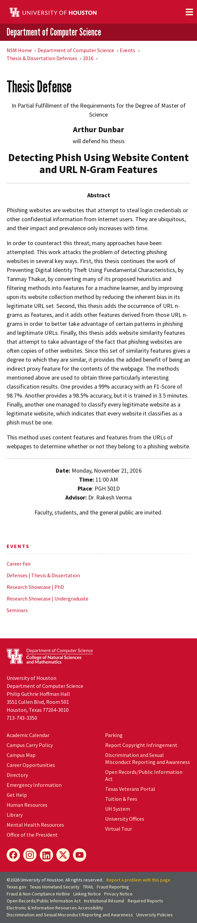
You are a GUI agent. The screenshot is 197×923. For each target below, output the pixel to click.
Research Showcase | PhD (35, 587)
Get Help (17, 794)
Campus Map (21, 755)
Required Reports (145, 901)
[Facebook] (13, 855)
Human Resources (27, 804)
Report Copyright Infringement (141, 745)
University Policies (154, 915)
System (117, 808)
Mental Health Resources (35, 824)
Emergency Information (34, 785)
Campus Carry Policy (30, 745)
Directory (17, 775)
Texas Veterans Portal (130, 788)
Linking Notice (87, 894)
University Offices (124, 818)
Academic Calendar (28, 735)
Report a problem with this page (138, 880)
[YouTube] (79, 855)
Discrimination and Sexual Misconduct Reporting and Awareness (147, 758)
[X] (63, 855)
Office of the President (32, 834)
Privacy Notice (118, 894)
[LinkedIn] (46, 855)
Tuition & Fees (121, 798)
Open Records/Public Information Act (44, 901)
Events (127, 50)
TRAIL (88, 887)
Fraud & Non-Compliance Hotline (38, 894)
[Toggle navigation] (189, 12)
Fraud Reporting (113, 887)
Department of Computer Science (54, 32)
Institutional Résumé (104, 901)
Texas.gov (17, 887)
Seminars (17, 610)
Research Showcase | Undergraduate (48, 598)
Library (15, 814)
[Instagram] (29, 855)
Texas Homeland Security (55, 887)
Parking (114, 735)
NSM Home (19, 50)
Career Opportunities (31, 765)
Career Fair (19, 563)
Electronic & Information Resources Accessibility (55, 908)
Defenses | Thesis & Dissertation (43, 575)
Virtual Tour (118, 828)
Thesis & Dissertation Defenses (42, 58)
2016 (88, 58)
